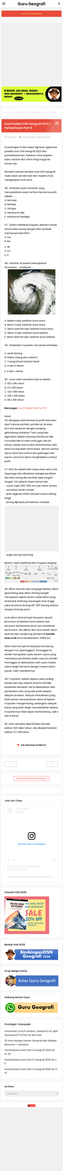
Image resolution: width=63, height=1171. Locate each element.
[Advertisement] (31, 55)
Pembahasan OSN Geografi (36, 137)
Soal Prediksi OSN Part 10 (32, 408)
